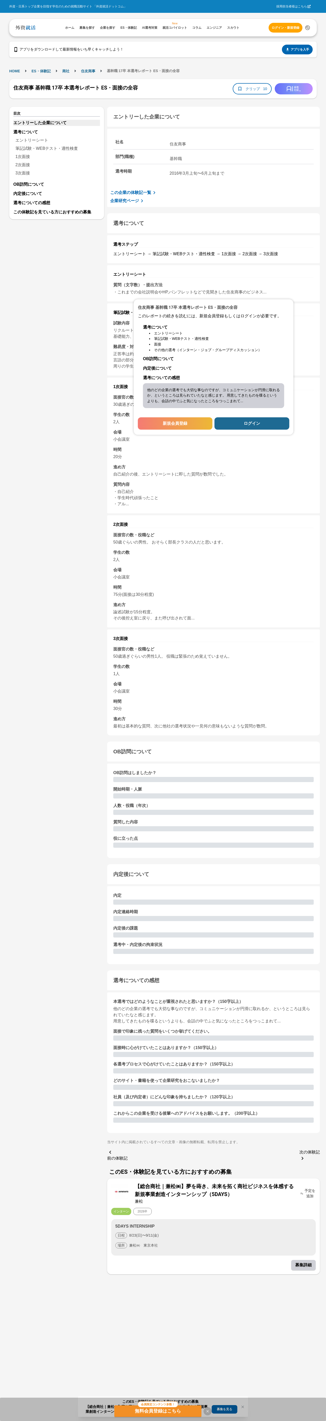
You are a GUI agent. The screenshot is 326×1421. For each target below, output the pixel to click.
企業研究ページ (127, 201)
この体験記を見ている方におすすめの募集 (52, 212)
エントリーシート (31, 140)
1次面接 (22, 156)
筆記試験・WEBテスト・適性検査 (46, 148)
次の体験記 (309, 1155)
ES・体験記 (41, 71)
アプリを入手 (297, 49)
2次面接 (22, 165)
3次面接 (22, 173)
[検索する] (307, 28)
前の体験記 (117, 1154)
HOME (14, 71)
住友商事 (88, 71)
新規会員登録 (175, 423)
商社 (65, 71)
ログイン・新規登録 (285, 27)
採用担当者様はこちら (291, 6)
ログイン (252, 423)
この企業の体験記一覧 (133, 193)
